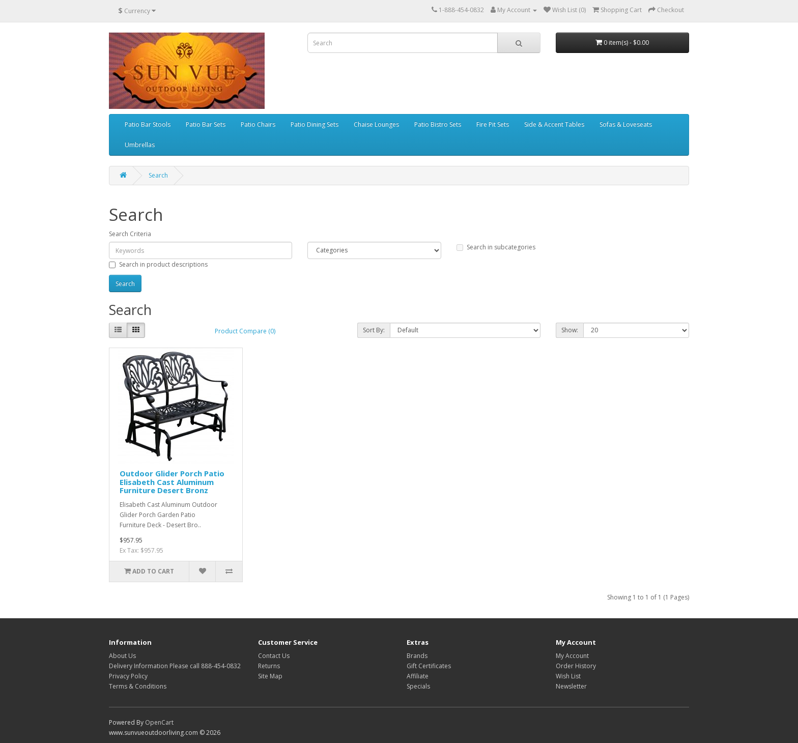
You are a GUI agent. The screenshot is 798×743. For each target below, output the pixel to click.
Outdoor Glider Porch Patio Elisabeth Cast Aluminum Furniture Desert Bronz (172, 481)
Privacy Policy (128, 676)
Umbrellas (140, 144)
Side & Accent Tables (554, 124)
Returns (269, 666)
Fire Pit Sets (492, 124)
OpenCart (159, 722)
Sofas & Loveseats (626, 124)
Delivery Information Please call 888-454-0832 (175, 666)
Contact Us (274, 655)
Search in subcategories (496, 247)
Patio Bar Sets (205, 124)
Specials (418, 686)
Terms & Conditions (137, 686)
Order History (576, 666)
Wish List (568, 676)
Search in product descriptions (158, 264)
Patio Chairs (258, 124)
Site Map (270, 676)
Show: (569, 330)
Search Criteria (130, 234)
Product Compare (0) (245, 331)
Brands (417, 655)
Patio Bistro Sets (437, 124)
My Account (572, 655)
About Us (122, 655)
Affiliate (418, 676)
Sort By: (374, 330)
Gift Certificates (429, 666)
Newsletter (571, 686)
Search (158, 175)
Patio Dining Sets (314, 124)
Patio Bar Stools (147, 124)
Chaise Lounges (376, 124)
